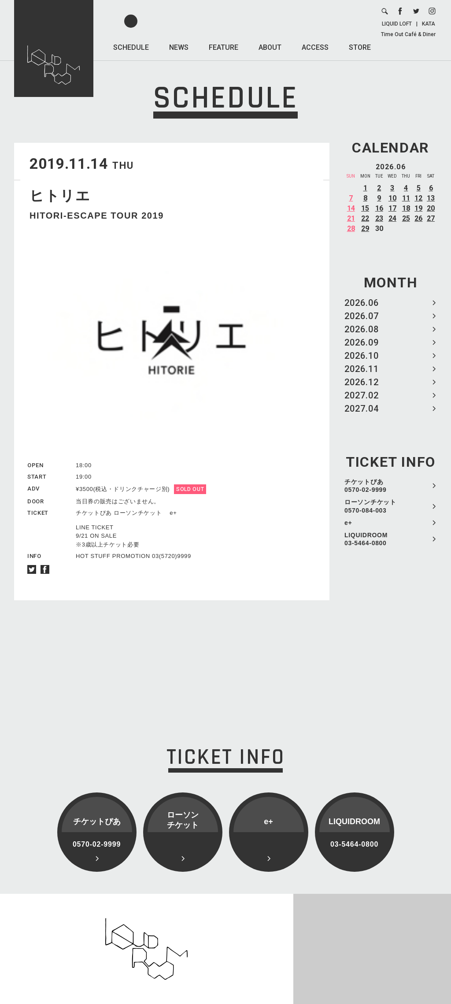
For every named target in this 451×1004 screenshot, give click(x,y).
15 (365, 208)
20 (431, 208)
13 (431, 198)
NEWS (179, 47)
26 (418, 218)
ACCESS (315, 47)
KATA (428, 24)
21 (351, 218)
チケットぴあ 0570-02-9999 (365, 485)
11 (406, 198)
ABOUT (270, 47)
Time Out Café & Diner (408, 34)
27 (431, 218)
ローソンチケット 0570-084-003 (370, 505)
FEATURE (223, 47)
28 (351, 228)
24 (392, 218)
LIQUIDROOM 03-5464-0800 (366, 539)
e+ (348, 522)
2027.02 (361, 395)
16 (379, 208)
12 (418, 198)
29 (365, 228)
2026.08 (361, 329)
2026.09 (361, 342)
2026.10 (361, 355)
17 (392, 208)
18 (406, 208)
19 (418, 208)
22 (365, 218)
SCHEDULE (131, 47)
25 (406, 218)
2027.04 (361, 408)
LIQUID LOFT (397, 24)
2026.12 (361, 382)
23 (379, 218)
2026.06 (361, 302)
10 (392, 198)
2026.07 (361, 316)
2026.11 (361, 368)
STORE (360, 47)
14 (351, 208)
